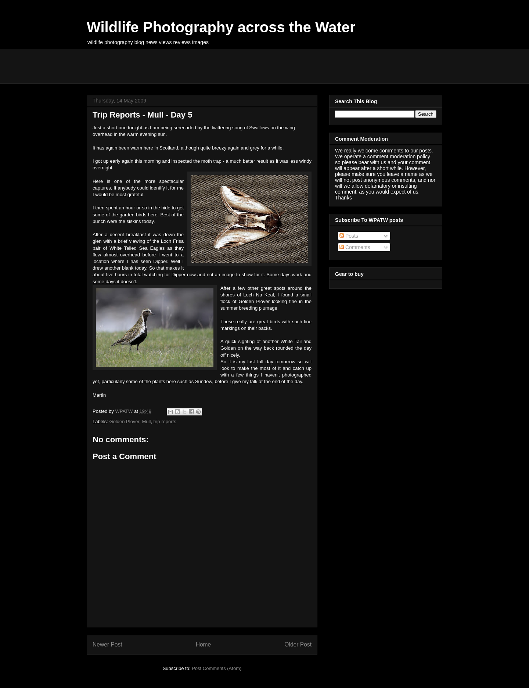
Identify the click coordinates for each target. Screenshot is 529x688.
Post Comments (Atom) (216, 668)
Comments (354, 247)
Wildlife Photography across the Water (221, 27)
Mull (146, 421)
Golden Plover (124, 421)
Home (203, 644)
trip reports (165, 421)
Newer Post (107, 644)
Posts (348, 236)
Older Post (298, 644)
